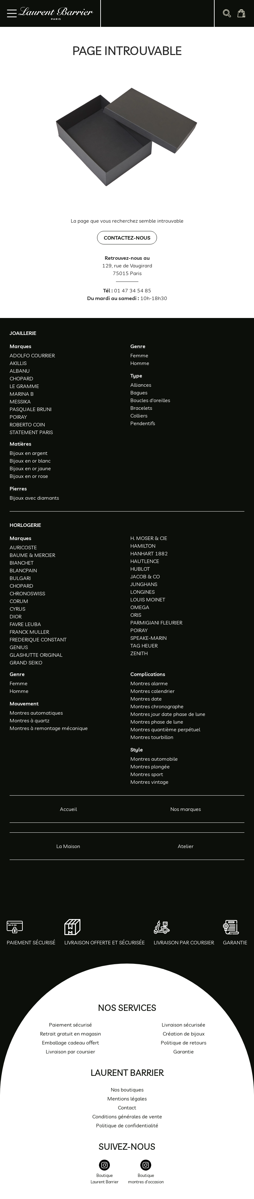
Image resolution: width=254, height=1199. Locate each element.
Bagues (138, 392)
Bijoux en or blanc (30, 460)
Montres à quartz (29, 720)
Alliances (140, 385)
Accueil (68, 809)
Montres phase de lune (156, 722)
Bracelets (141, 408)
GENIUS (19, 647)
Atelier (185, 846)
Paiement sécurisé (70, 1024)
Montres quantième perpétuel (165, 729)
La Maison (68, 846)
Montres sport (146, 774)
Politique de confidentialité (127, 1125)
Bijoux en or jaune (30, 468)
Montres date (146, 698)
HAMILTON (142, 546)
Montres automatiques (36, 713)
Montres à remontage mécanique (49, 728)
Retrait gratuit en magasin (70, 1033)
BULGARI (20, 578)
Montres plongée (150, 766)
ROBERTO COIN (27, 424)
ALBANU (20, 371)
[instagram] (105, 1175)
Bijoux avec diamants (34, 498)
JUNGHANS (143, 584)
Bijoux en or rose (29, 476)
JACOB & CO (145, 576)
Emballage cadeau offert (70, 1042)
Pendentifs (142, 423)
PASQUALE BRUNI (31, 409)
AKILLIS (18, 363)
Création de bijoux (184, 1033)
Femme (139, 355)
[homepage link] (56, 13)
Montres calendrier (152, 691)
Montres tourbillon (151, 737)
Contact (127, 1107)
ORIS (135, 615)
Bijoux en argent (28, 453)
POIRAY (18, 417)
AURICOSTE (23, 547)
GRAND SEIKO (26, 662)
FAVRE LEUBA (25, 624)
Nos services (127, 1008)
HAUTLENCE (144, 561)
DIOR (15, 616)
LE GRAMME (24, 386)
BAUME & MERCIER (32, 555)
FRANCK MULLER (29, 632)
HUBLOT (140, 569)
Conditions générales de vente (127, 1116)
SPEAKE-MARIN (148, 638)
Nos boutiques (127, 1089)
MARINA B (22, 394)
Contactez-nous (127, 237)
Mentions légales (127, 1098)
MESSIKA (20, 401)
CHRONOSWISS (27, 593)
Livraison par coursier (70, 1051)
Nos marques (185, 809)
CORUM (19, 601)
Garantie (183, 1051)
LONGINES (142, 592)
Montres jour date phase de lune (167, 714)
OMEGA (139, 607)
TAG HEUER (144, 645)
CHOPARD (21, 378)
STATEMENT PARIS (31, 432)
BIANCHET (22, 563)
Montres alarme (149, 683)
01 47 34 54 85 (132, 290)
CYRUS (17, 609)
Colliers (138, 415)
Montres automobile (154, 759)
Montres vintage (149, 782)
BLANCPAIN (23, 570)
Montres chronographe (157, 706)
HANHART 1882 (149, 553)
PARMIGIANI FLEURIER (156, 622)
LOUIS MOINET (147, 599)
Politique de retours (183, 1042)
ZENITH (139, 653)
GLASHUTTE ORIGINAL (36, 655)
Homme (139, 363)
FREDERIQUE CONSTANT (38, 639)
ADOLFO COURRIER (32, 355)
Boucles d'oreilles (150, 400)
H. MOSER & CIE (148, 538)
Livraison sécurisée (183, 1024)
